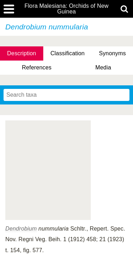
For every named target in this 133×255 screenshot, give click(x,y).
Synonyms (112, 53)
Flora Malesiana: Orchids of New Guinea (66, 9)
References (36, 67)
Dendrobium (21, 229)
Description (21, 53)
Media (103, 67)
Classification (67, 53)
